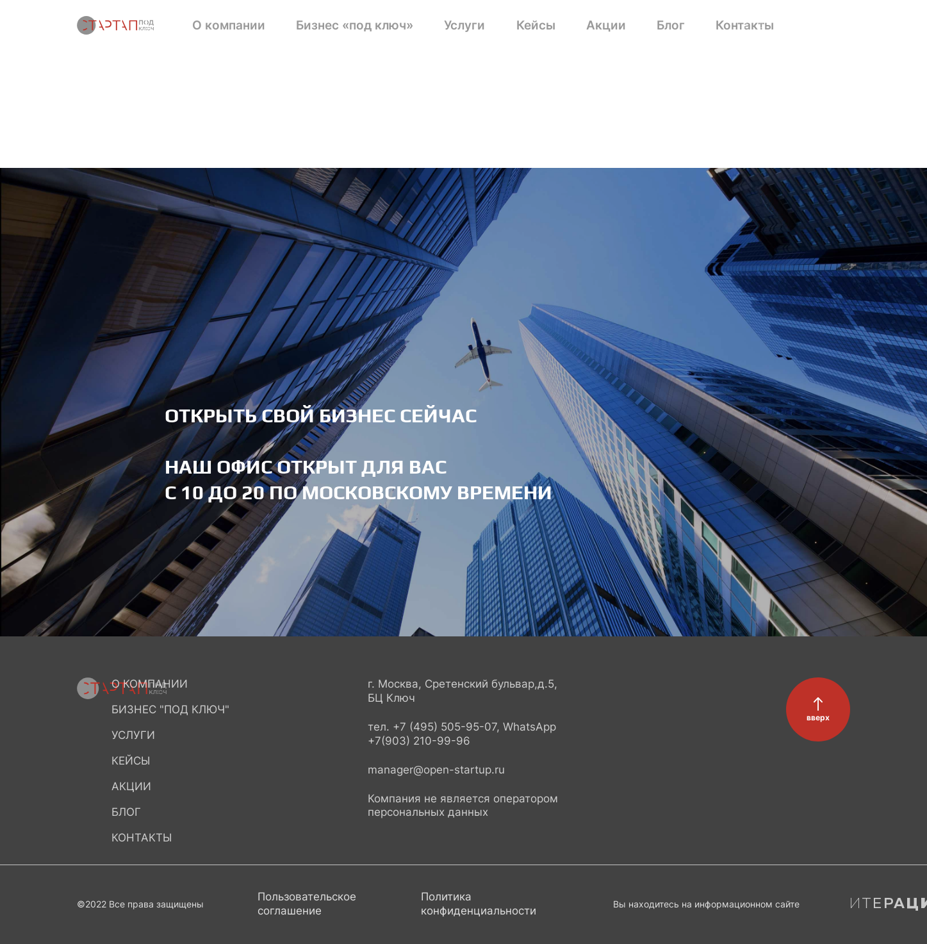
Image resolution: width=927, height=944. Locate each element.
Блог (526, 25)
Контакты (576, 25)
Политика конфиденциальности (478, 903)
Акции (485, 25)
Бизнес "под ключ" (170, 709)
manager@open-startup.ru (436, 769)
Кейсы (439, 25)
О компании (222, 25)
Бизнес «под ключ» (314, 25)
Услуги (393, 25)
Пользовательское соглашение (307, 903)
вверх (818, 717)
